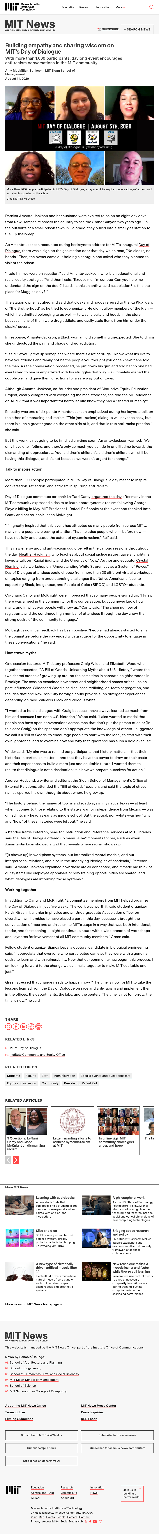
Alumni (35, 1498)
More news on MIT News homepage (32, 1304)
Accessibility (50, 1521)
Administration (64, 1076)
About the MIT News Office (25, 1405)
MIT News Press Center (98, 1405)
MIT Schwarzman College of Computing (38, 1391)
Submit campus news (41, 1448)
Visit (34, 1517)
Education (68, 7)
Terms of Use (15, 1412)
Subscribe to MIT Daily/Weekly (41, 1435)
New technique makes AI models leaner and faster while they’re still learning (131, 1267)
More (120, 7)
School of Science (23, 1385)
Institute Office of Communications (118, 1347)
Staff (45, 1076)
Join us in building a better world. (132, 1493)
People (61, 1517)
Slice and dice (46, 1231)
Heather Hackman (34, 554)
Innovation (103, 7)
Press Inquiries (92, 1412)
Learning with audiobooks (55, 1198)
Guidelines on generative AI (41, 1461)
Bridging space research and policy (130, 1232)
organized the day (106, 496)
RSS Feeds (89, 1419)
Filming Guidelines (19, 1419)
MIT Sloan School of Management (34, 1380)
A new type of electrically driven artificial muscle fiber (56, 1266)
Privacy (35, 1521)
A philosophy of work (128, 1198)
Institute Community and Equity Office (37, 1054)
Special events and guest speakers (105, 1076)
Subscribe (110, 29)
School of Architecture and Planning (36, 1362)
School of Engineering (25, 1368)
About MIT (67, 1498)
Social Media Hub (72, 1521)
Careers (72, 1517)
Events (50, 1517)
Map (41, 1517)
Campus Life (69, 1493)
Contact (84, 1517)
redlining (96, 688)
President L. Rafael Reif (80, 1083)
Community (50, 1083)
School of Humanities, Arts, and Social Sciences (44, 1374)
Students (13, 1076)
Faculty (31, 1076)
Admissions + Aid (42, 1493)
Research (85, 7)
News (94, 1493)
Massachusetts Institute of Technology (56, 1508)
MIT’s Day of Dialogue (25, 1048)
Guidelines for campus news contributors (117, 1448)
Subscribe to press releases (117, 1435)
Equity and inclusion (21, 1083)
